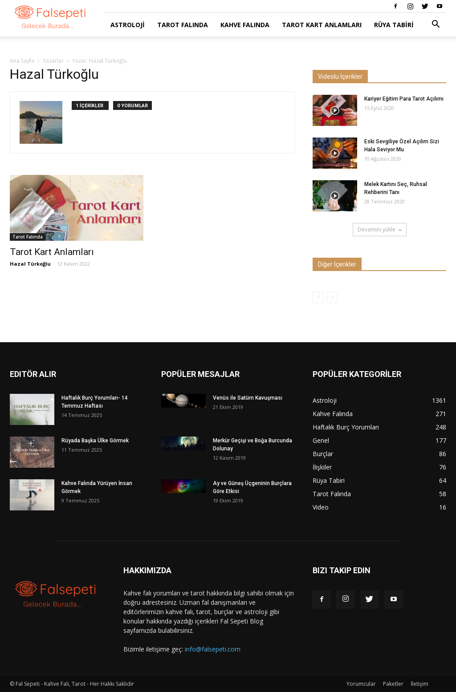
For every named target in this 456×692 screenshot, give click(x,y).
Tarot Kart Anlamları (322, 24)
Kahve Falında (244, 24)
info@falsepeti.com (212, 649)
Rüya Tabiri (394, 24)
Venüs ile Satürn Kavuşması (247, 398)
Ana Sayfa (22, 61)
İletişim (419, 684)
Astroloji (127, 24)
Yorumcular (361, 684)
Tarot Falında (182, 24)
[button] (435, 25)
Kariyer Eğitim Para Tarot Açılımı (404, 99)
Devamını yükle (380, 229)
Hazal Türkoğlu (30, 263)
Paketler (393, 684)
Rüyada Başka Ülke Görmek (95, 440)
